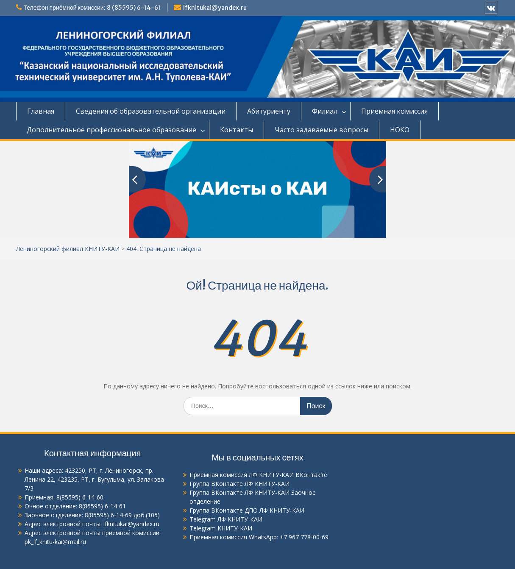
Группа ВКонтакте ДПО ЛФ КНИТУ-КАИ (246, 510)
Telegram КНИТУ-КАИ (220, 528)
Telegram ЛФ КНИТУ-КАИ (225, 519)
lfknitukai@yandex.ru (215, 7)
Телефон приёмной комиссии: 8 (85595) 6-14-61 (92, 7)
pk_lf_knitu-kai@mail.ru (55, 542)
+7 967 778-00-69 (304, 537)
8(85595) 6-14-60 (79, 497)
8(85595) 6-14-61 (102, 506)
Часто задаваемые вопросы (321, 129)
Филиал (324, 111)
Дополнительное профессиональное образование (111, 129)
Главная (40, 111)
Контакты (236, 129)
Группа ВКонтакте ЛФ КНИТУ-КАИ (239, 484)
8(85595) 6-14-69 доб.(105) (122, 515)
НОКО (399, 129)
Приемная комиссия (394, 111)
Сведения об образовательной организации (150, 111)
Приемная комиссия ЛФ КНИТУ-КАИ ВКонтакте (258, 475)
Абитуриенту (268, 111)
